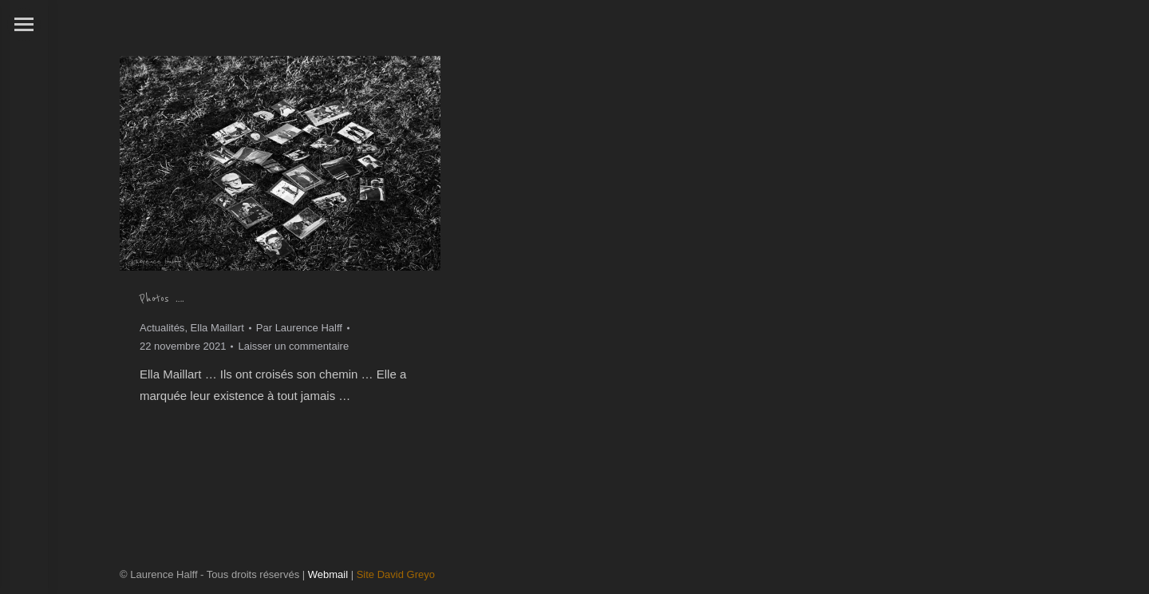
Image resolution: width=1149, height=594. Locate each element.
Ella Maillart (217, 328)
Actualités (162, 328)
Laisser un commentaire (293, 346)
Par (299, 328)
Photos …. (162, 299)
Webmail (328, 574)
